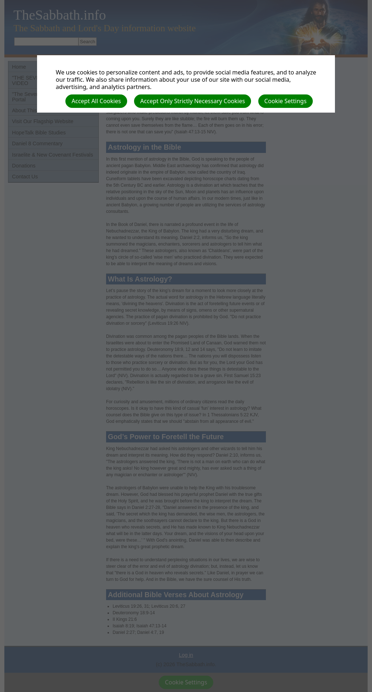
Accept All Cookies (96, 101)
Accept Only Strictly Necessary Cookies (192, 101)
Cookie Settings (285, 101)
